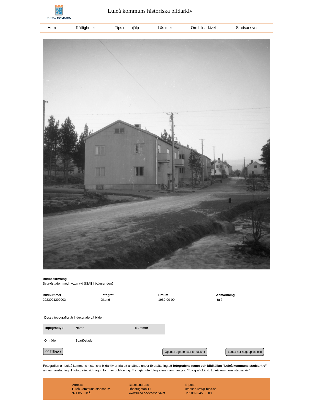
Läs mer (164, 28)
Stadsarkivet (247, 28)
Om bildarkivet (203, 28)
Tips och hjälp (126, 28)
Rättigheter (85, 28)
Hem (51, 28)
